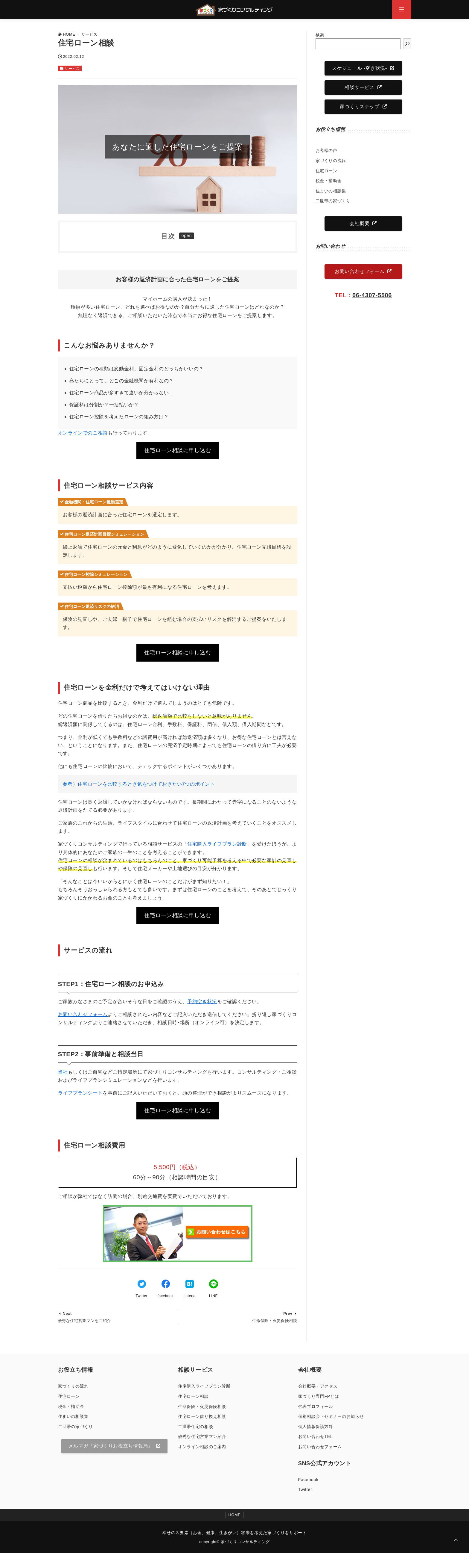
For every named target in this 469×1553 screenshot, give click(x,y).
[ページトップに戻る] (456, 1540)
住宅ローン (326, 170)
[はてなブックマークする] (189, 1284)
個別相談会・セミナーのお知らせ (331, 1416)
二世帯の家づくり (333, 200)
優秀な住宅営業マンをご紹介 (84, 1320)
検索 (320, 34)
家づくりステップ (360, 106)
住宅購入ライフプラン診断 (217, 843)
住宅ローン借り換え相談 (202, 1416)
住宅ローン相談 (193, 1396)
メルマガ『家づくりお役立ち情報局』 (110, 1445)
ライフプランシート (80, 1092)
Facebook (308, 1479)
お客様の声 (326, 150)
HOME (235, 1515)
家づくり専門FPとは (318, 1396)
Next (67, 1313)
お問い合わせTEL (315, 1436)
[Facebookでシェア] (165, 1284)
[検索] (407, 43)
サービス (72, 69)
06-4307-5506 (372, 295)
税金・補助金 (329, 180)
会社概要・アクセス (318, 1386)
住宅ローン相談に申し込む (177, 450)
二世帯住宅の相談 (195, 1426)
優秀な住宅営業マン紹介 (202, 1436)
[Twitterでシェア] (141, 1284)
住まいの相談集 (331, 190)
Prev (287, 1313)
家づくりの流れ (331, 160)
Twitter (305, 1489)
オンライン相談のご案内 (202, 1446)
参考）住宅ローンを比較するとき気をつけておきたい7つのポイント (139, 784)
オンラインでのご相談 (83, 432)
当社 (63, 1071)
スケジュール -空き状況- (359, 68)
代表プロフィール (315, 1406)
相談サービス (359, 87)
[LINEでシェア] (213, 1284)
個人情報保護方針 (315, 1426)
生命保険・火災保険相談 (274, 1320)
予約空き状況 (202, 1001)
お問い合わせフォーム (83, 1014)
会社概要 (360, 223)
